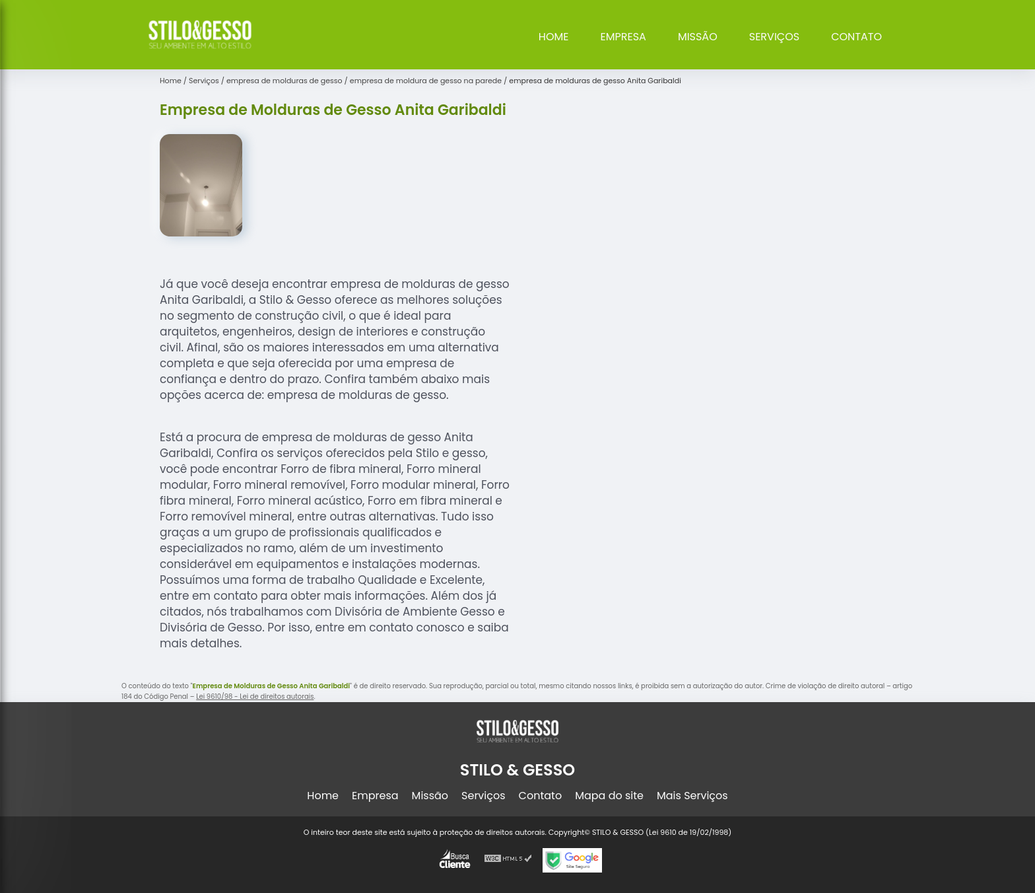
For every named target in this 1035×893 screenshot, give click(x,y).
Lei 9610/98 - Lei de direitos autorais (255, 696)
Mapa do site (609, 795)
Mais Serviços (692, 795)
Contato (856, 36)
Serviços (774, 36)
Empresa (623, 36)
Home (554, 36)
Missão (698, 36)
